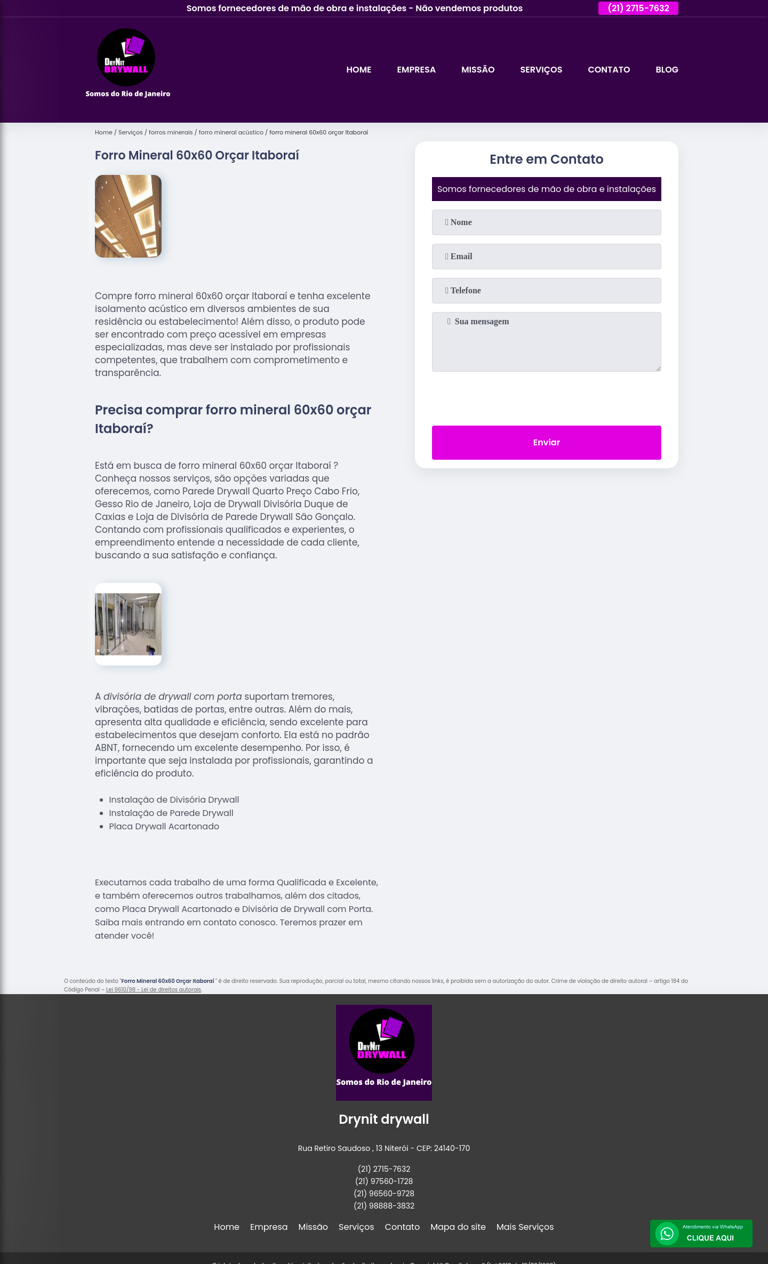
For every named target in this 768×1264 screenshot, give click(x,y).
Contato (609, 69)
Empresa (416, 69)
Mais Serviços (525, 1227)
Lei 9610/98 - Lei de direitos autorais (153, 990)
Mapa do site (458, 1227)
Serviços (541, 69)
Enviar (546, 442)
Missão (477, 69)
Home (359, 69)
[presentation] (547, 396)
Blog (667, 69)
